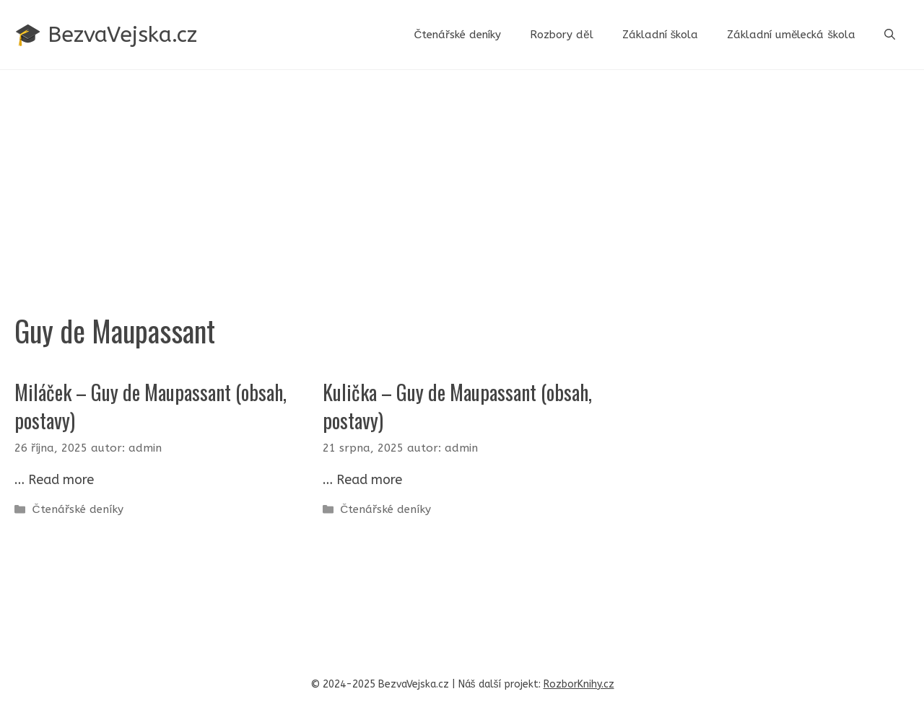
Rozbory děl (561, 34)
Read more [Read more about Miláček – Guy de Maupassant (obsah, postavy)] (61, 480)
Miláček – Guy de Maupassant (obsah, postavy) (150, 406)
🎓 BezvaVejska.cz (105, 35)
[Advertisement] (462, 178)
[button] (890, 34)
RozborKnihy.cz (579, 684)
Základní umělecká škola (791, 34)
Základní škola (660, 34)
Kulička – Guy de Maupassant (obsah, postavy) (457, 406)
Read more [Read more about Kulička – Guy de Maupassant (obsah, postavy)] (369, 480)
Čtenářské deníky (457, 34)
